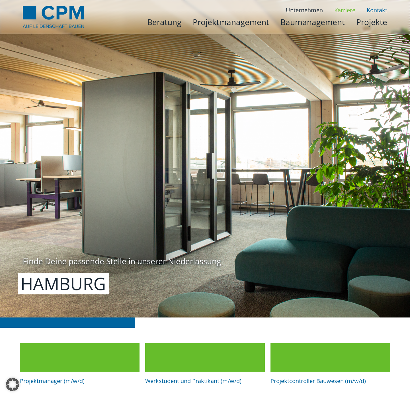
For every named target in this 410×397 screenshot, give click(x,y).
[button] (12, 384)
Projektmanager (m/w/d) (52, 381)
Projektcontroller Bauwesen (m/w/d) (318, 381)
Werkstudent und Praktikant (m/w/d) (193, 381)
